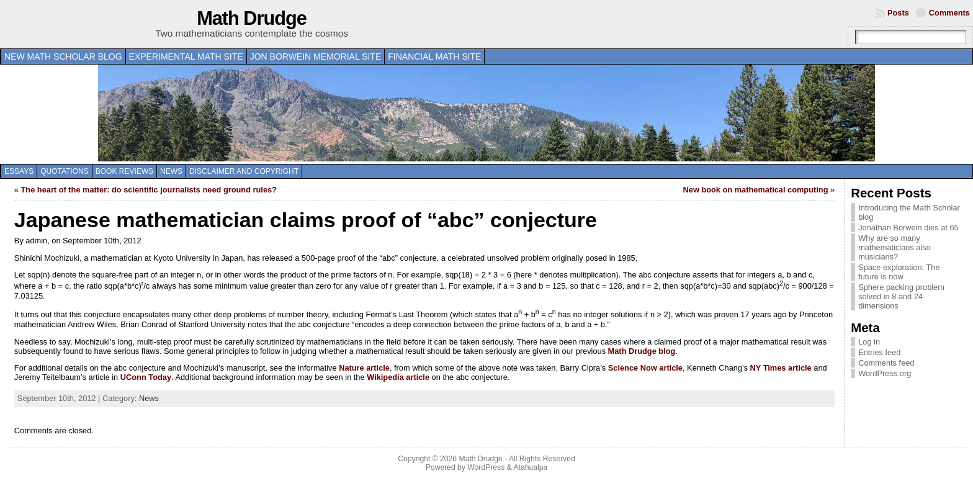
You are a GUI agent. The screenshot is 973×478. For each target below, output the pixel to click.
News (171, 171)
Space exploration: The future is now (898, 272)
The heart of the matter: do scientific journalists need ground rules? (149, 189)
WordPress (485, 467)
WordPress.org (884, 373)
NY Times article (781, 367)
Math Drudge (252, 18)
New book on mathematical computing (755, 189)
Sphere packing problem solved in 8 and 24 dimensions (901, 296)
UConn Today (145, 377)
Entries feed (879, 352)
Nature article (364, 367)
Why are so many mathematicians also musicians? (894, 247)
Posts (898, 12)
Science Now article (645, 367)
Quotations (64, 171)
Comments (949, 12)
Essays (19, 171)
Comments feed (886, 363)
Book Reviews (124, 171)
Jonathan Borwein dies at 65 (908, 227)
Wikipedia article (398, 377)
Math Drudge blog (642, 351)
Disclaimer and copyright (243, 171)
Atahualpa (530, 467)
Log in (869, 341)
